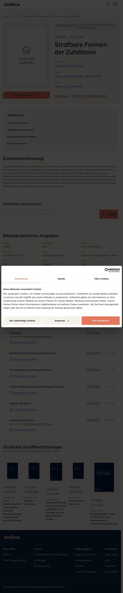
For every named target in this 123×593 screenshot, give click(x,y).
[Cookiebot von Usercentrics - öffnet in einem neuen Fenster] (107, 270)
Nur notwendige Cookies (22, 320)
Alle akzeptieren (100, 320)
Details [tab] (61, 278)
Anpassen (62, 320)
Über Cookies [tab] (102, 278)
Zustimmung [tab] (21, 278)
